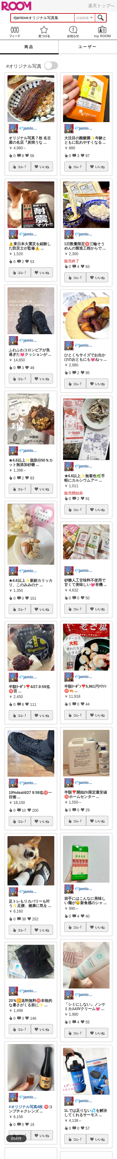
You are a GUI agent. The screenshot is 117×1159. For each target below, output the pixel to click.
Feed (14, 31)
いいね (44, 166)
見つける (44, 31)
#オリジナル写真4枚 (26, 1107)
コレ (22, 166)
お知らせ (73, 31)
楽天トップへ (101, 5)
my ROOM (102, 31)
